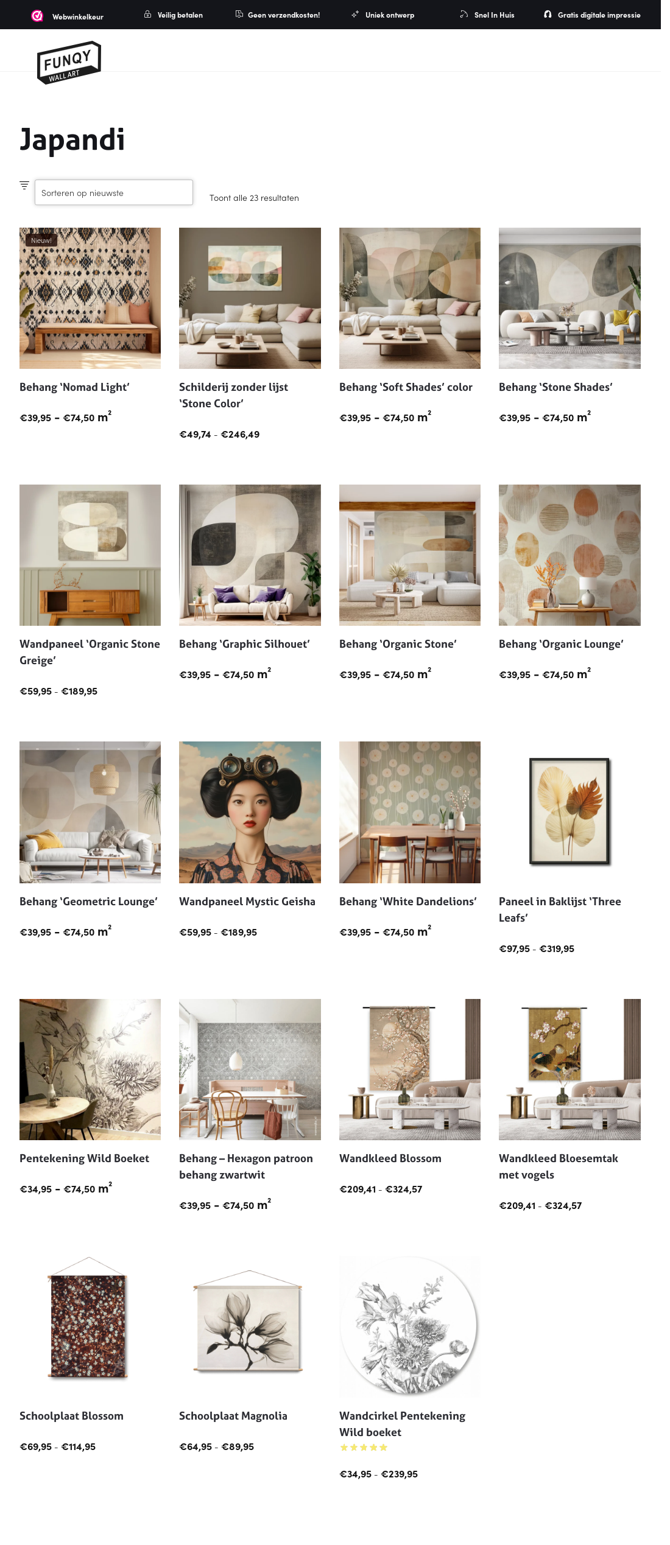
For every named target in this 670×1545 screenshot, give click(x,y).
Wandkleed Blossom (390, 1158)
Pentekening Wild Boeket (84, 1158)
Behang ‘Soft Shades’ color (406, 386)
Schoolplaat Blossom (71, 1415)
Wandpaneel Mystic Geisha (247, 901)
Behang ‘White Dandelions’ (408, 901)
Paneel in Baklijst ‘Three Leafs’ (560, 909)
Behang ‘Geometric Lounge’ (88, 901)
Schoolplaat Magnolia (233, 1415)
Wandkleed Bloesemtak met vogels (558, 1166)
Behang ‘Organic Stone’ (398, 643)
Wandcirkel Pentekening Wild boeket (402, 1424)
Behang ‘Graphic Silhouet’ (244, 643)
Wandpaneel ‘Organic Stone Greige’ (89, 652)
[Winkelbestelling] (114, 192)
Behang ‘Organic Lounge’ (561, 643)
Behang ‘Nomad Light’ (74, 386)
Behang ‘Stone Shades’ (556, 386)
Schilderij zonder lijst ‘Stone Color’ (233, 395)
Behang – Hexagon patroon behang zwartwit (246, 1166)
